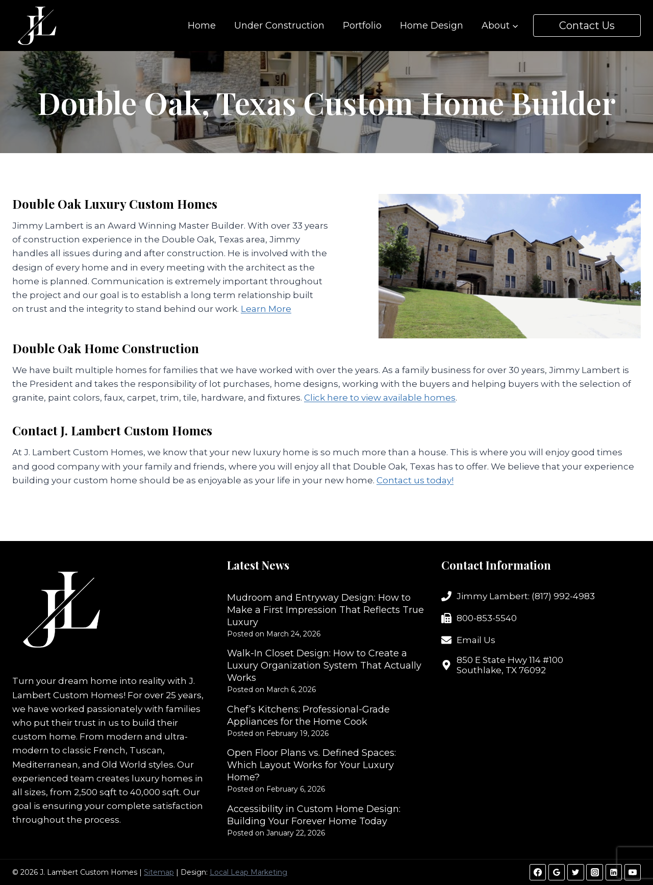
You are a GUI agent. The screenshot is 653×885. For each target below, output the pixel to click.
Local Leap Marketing (248, 872)
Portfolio (362, 25)
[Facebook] (538, 872)
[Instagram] (594, 872)
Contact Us (587, 25)
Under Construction (279, 25)
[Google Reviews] (556, 872)
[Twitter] (575, 872)
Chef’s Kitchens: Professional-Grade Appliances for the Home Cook (308, 715)
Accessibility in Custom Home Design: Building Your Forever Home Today (313, 815)
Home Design (431, 25)
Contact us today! (415, 480)
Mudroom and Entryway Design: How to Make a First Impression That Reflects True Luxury (325, 610)
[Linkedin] (614, 872)
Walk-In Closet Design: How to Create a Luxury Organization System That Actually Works (324, 665)
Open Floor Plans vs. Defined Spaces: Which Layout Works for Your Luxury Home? (311, 765)
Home (202, 25)
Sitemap (159, 872)
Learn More (266, 309)
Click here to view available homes (380, 397)
